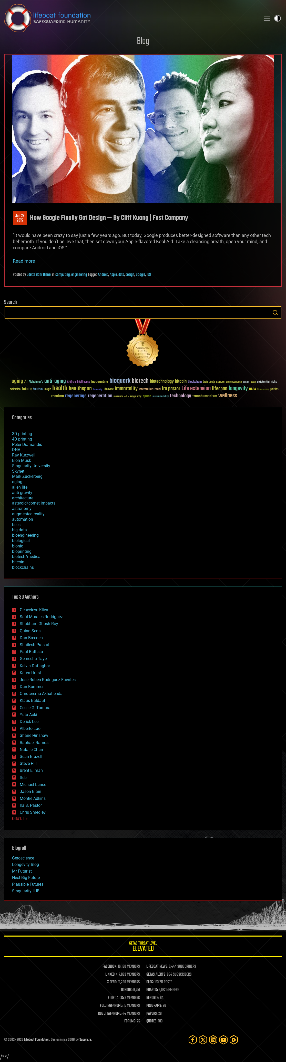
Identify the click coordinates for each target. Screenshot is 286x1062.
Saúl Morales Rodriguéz (41, 616)
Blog (143, 41)
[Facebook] (193, 1039)
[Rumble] (234, 1039)
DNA (16, 449)
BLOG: (150, 982)
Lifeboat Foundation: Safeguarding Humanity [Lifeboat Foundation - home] (130, 18)
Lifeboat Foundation (36, 1040)
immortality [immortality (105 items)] (126, 389)
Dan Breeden (31, 637)
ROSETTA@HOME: (110, 1013)
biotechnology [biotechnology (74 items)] (162, 381)
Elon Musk (21, 460)
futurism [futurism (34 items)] (38, 389)
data (121, 274)
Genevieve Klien (34, 609)
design (130, 274)
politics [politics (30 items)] (274, 389)
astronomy (22, 508)
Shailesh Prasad (34, 644)
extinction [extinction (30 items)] (15, 389)
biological (21, 540)
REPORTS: (152, 998)
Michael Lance (33, 784)
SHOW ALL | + (20, 819)
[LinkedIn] (213, 1039)
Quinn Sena (30, 630)
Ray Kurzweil (23, 455)
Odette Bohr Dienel (39, 274)
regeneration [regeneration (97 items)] (100, 396)
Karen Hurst (30, 672)
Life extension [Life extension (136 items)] (196, 388)
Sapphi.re (85, 1040)
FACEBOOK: (110, 966)
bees (16, 524)
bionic (17, 546)
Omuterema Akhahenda (41, 693)
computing (62, 274)
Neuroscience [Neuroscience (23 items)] (263, 389)
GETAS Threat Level (143, 947)
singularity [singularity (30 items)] (135, 396)
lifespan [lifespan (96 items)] (219, 389)
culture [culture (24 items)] (246, 382)
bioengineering (25, 535)
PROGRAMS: (154, 1005)
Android (103, 274)
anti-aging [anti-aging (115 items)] (55, 381)
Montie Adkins (33, 798)
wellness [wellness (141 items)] (227, 395)
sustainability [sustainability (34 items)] (160, 397)
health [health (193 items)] (59, 388)
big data (19, 529)
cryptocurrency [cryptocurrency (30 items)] (234, 382)
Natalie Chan (31, 749)
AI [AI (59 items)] (25, 381)
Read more (24, 261)
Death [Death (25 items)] (253, 382)
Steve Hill (28, 763)
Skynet (18, 471)
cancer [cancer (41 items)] (220, 382)
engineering (79, 274)
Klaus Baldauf (32, 700)
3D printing (22, 433)
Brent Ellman (31, 770)
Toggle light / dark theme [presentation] (277, 18)
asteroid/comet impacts (33, 503)
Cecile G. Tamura (35, 707)
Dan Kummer (32, 686)
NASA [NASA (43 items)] (252, 389)
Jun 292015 (20, 218)
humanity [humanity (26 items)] (98, 389)
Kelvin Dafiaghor (35, 665)
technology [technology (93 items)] (180, 396)
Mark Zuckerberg (27, 476)
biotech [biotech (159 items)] (140, 381)
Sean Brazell (31, 756)
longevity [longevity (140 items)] (238, 388)
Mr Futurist (22, 871)
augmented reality (28, 513)
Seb (23, 777)
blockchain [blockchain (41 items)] (195, 382)
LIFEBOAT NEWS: (157, 966)
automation (22, 519)
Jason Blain (30, 791)
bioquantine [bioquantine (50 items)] (99, 381)
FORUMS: (130, 1021)
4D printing (22, 439)
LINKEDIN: (111, 974)
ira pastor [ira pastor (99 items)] (171, 389)
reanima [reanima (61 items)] (57, 396)
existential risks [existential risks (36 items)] (267, 382)
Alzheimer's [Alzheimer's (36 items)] (36, 382)
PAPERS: (152, 1013)
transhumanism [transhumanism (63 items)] (204, 396)
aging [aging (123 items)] (17, 381)
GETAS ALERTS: (156, 974)
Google (140, 274)
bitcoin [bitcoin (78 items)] (181, 381)
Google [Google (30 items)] (47, 389)
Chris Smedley (33, 812)
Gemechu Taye (33, 658)
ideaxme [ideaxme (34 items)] (109, 389)
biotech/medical (27, 556)
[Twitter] (203, 1039)
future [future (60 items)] (27, 389)
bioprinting (22, 551)
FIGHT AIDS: (116, 998)
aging (17, 481)
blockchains (23, 567)
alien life (19, 487)
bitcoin (18, 562)
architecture (22, 498)
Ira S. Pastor (31, 805)
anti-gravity (22, 492)
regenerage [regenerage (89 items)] (76, 396)
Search (275, 312)
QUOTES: (151, 1021)
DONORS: (126, 990)
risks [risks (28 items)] (126, 396)
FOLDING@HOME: (111, 1005)
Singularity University (31, 465)
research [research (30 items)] (118, 396)
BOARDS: (152, 990)
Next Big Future (26, 877)
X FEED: (112, 982)
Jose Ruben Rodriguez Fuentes (48, 679)
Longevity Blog (25, 864)
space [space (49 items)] (147, 396)
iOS (149, 274)
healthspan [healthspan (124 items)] (80, 389)
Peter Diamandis (27, 444)
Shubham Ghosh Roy (39, 623)
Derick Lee (29, 721)
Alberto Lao (30, 728)
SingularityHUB (25, 891)
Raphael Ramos (34, 742)
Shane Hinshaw (34, 735)
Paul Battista (31, 651)
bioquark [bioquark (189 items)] (119, 381)
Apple (113, 274)
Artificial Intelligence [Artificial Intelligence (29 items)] (78, 382)
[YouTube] (223, 1039)
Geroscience (23, 858)
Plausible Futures (27, 884)
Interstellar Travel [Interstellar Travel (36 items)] (150, 389)
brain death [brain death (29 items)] (209, 382)
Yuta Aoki (28, 714)
